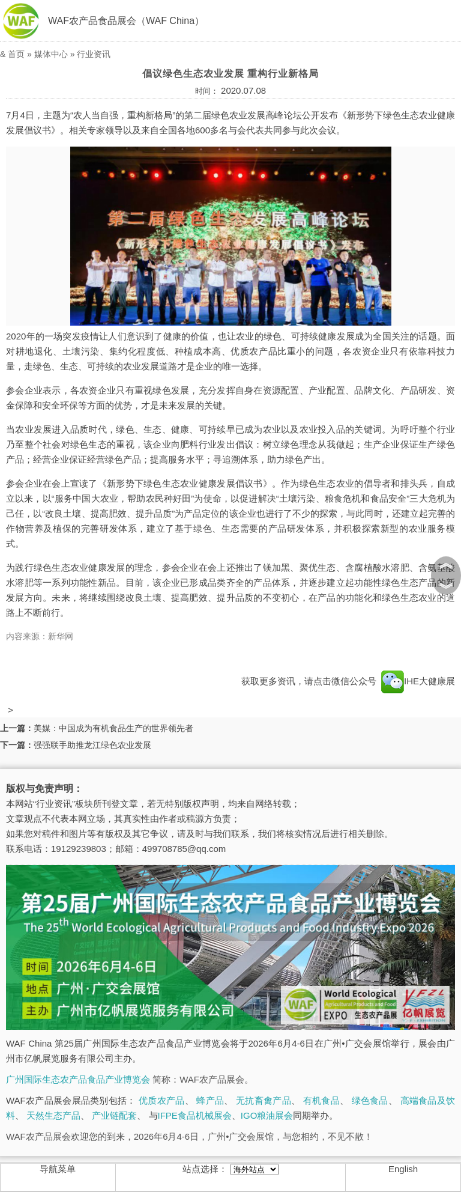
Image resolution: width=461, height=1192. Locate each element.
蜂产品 (210, 1100)
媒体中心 (51, 54)
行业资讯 (93, 54)
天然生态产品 (53, 1115)
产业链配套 (114, 1115)
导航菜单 (58, 1169)
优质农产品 (162, 1100)
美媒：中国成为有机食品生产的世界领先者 (113, 728)
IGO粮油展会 (267, 1115)
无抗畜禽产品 (263, 1100)
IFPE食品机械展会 (195, 1115)
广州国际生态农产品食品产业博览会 (78, 1079)
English (403, 1169)
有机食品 (321, 1100)
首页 (16, 54)
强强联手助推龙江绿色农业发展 (92, 745)
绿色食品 (370, 1100)
